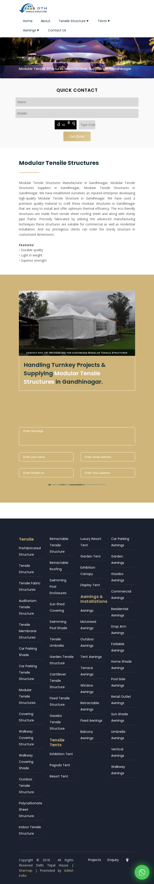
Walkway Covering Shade (26, 761)
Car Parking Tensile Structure (28, 672)
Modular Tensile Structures (27, 696)
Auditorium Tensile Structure (27, 607)
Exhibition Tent (61, 754)
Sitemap (25, 870)
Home (28, 21)
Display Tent (90, 585)
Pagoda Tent (60, 765)
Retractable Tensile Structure (59, 545)
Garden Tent (90, 556)
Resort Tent (59, 776)
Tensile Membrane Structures (27, 631)
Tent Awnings (91, 656)
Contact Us (57, 30)
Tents (104, 21)
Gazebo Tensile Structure (57, 722)
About (45, 21)
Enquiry (113, 860)
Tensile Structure (74, 21)
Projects (94, 860)
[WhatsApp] (142, 876)
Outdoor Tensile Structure (26, 785)
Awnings (31, 30)
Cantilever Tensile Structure (58, 680)
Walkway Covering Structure (26, 737)
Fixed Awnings (91, 720)
